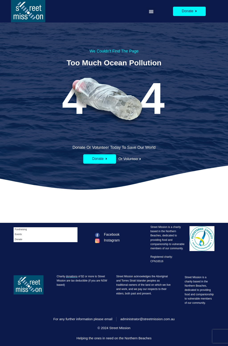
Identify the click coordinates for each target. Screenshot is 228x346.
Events (18, 234)
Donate (18, 239)
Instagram (112, 240)
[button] (151, 11)
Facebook (112, 234)
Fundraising (21, 229)
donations (71, 276)
